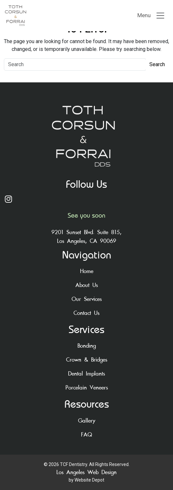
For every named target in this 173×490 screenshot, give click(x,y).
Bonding (86, 345)
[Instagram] (86, 200)
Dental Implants (86, 373)
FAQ (86, 434)
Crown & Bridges (86, 359)
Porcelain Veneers (86, 387)
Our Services (87, 299)
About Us (86, 285)
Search (157, 64)
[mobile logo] (40, 16)
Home (86, 271)
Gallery (86, 420)
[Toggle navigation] (151, 16)
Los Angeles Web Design (86, 472)
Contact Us (86, 313)
